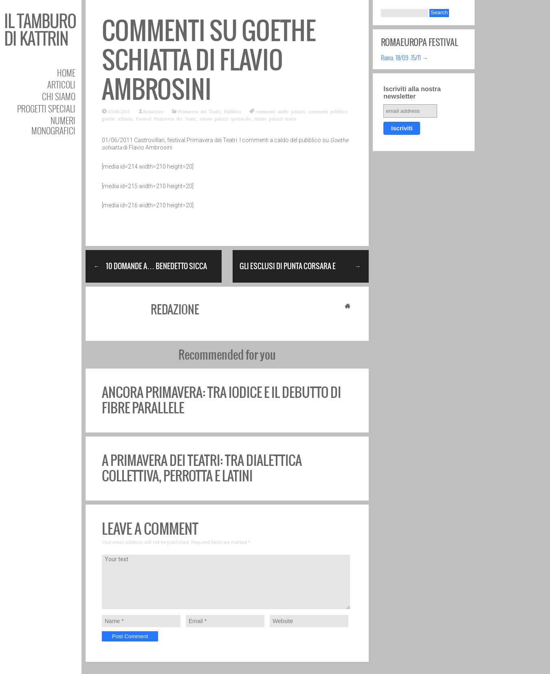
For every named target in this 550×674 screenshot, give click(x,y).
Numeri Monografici (53, 125)
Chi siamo (58, 96)
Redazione (153, 111)
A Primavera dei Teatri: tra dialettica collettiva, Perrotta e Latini (202, 468)
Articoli (61, 84)
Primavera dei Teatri (199, 111)
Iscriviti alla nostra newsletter (412, 93)
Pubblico (233, 111)
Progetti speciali (46, 108)
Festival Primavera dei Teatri (166, 118)
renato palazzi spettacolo (225, 118)
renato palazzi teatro (275, 118)
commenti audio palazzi (280, 111)
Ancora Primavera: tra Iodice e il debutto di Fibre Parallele (221, 400)
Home (66, 72)
